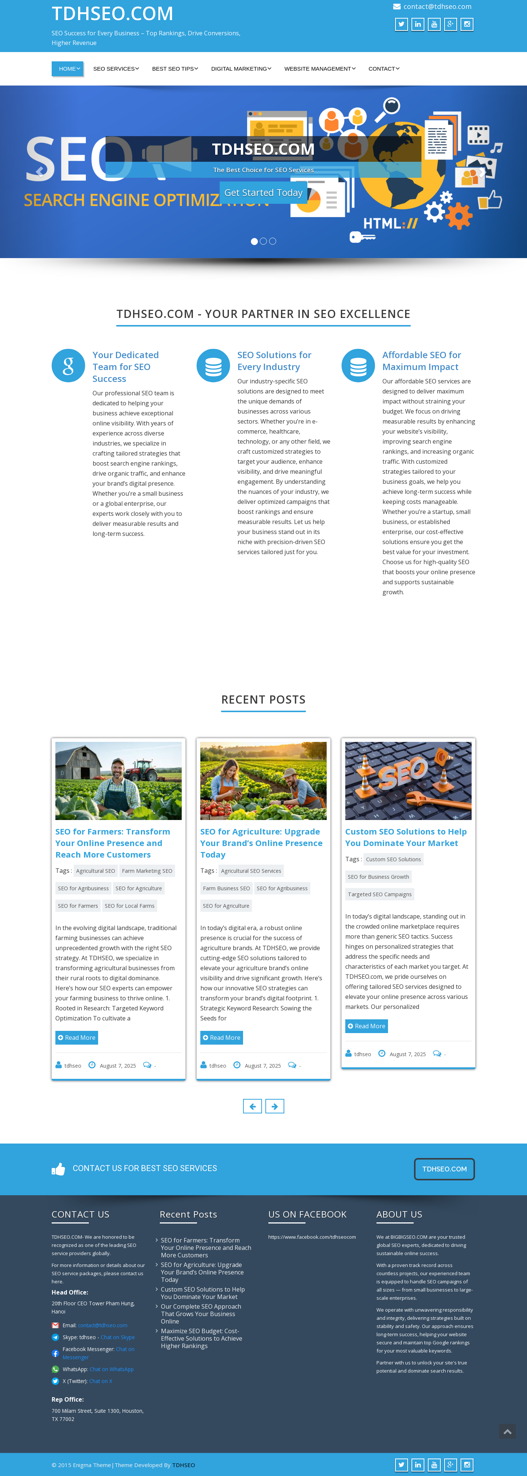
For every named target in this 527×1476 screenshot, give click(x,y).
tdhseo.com (444, 1168)
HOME (70, 68)
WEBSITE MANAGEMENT (320, 68)
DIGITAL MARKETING (241, 68)
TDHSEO (183, 1463)
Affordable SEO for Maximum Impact (421, 360)
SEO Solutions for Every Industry (274, 360)
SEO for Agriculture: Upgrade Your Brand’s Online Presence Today (202, 1271)
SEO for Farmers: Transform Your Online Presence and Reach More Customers (206, 1246)
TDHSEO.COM (113, 13)
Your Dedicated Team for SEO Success (126, 366)
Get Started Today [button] (263, 192)
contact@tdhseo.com (438, 6)
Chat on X (100, 1379)
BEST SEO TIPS (175, 68)
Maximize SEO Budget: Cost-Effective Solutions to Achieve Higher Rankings (201, 1337)
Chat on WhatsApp (112, 1368)
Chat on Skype (118, 1336)
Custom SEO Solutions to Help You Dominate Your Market (203, 1292)
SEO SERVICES (116, 68)
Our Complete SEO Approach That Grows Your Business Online (201, 1312)
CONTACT (384, 68)
